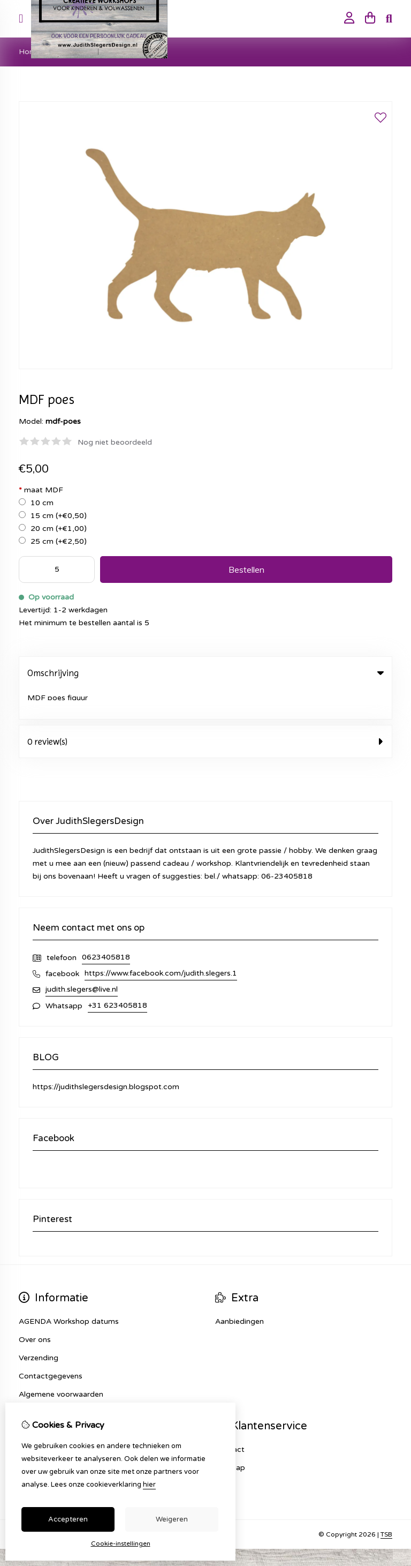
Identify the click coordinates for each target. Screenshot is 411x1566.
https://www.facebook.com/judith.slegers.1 (161, 943)
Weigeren (172, 1519)
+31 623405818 (117, 975)
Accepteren (68, 1519)
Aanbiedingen (239, 1291)
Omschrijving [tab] (205, 673)
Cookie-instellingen (120, 1543)
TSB (386, 1504)
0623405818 (106, 927)
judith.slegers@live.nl (81, 959)
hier (149, 1484)
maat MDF (41, 489)
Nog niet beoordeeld (115, 442)
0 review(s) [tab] (205, 711)
